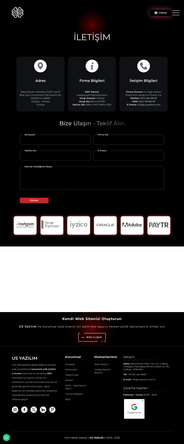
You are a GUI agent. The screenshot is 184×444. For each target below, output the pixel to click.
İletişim (69, 380)
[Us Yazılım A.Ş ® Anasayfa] (17, 13)
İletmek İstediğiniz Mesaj (38, 166)
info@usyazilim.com (148, 104)
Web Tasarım (101, 364)
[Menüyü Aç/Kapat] (176, 12)
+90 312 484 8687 (134, 374)
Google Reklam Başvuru (102, 371)
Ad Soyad (29, 134)
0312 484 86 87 (148, 98)
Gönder (34, 200)
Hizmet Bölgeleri (74, 393)
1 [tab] (89, 239)
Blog (67, 399)
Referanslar (71, 369)
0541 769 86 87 (146, 101)
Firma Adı (103, 134)
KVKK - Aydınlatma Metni (75, 387)
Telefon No (30, 150)
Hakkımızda (71, 375)
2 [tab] (94, 239)
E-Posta (102, 150)
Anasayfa (70, 364)
